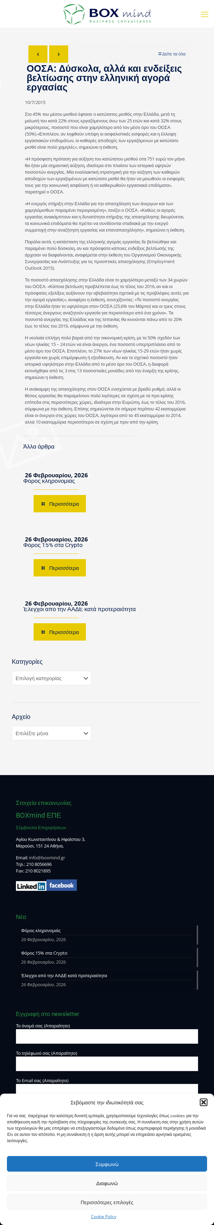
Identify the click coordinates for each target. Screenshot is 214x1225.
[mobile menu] (205, 14)
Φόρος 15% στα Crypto (53, 544)
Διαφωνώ (107, 1183)
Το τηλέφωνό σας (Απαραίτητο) (107, 1060)
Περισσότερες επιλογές (107, 1202)
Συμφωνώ (107, 1164)
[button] (203, 1102)
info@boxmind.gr (47, 857)
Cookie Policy (103, 1216)
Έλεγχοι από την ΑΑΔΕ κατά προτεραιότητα (79, 609)
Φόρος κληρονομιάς (49, 480)
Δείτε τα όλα (172, 54)
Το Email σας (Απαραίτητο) (107, 1087)
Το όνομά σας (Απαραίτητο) (107, 1033)
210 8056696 (39, 864)
